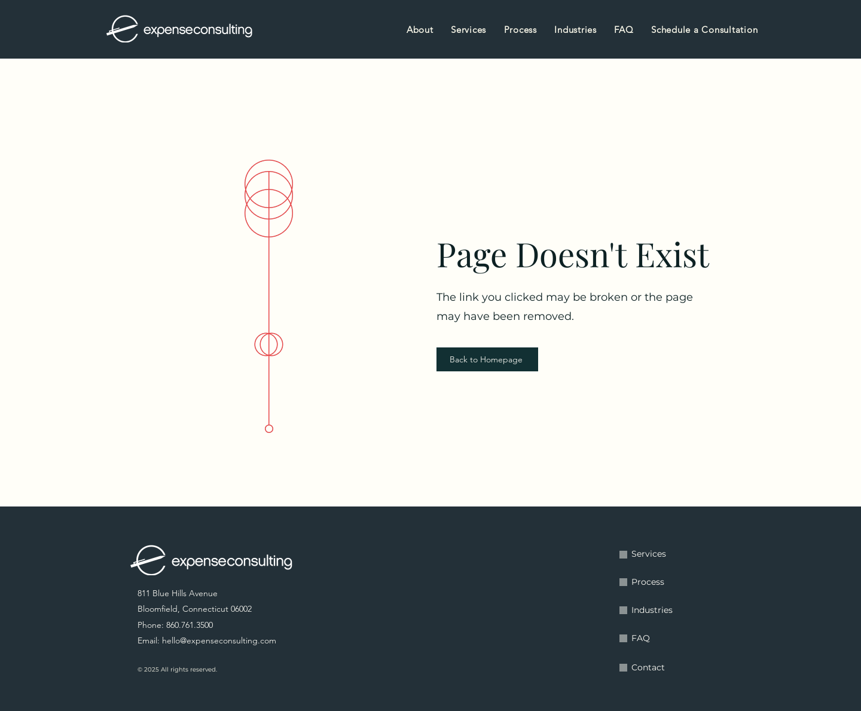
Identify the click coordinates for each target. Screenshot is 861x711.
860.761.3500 (189, 625)
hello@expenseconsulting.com (219, 640)
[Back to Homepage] (487, 359)
